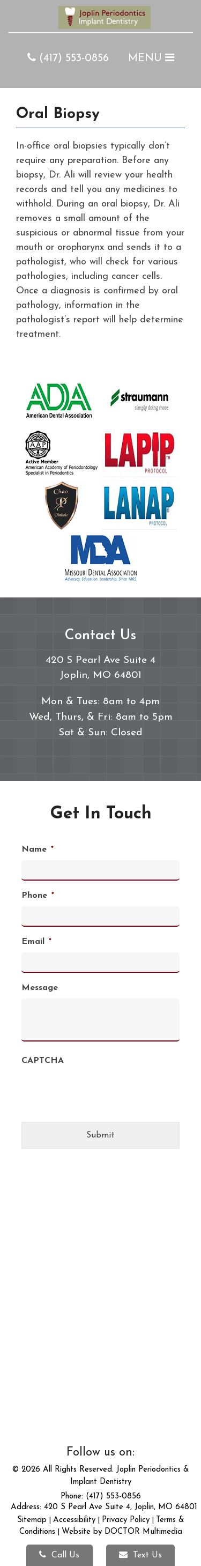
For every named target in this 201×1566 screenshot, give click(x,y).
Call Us (59, 1555)
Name (37, 849)
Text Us (140, 1555)
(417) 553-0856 (68, 58)
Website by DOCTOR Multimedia (122, 1532)
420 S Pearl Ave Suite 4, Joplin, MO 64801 (120, 1507)
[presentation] (102, 1112)
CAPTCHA (42, 1061)
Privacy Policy (126, 1520)
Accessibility (74, 1520)
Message (39, 988)
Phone (37, 895)
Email (36, 941)
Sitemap (32, 1520)
